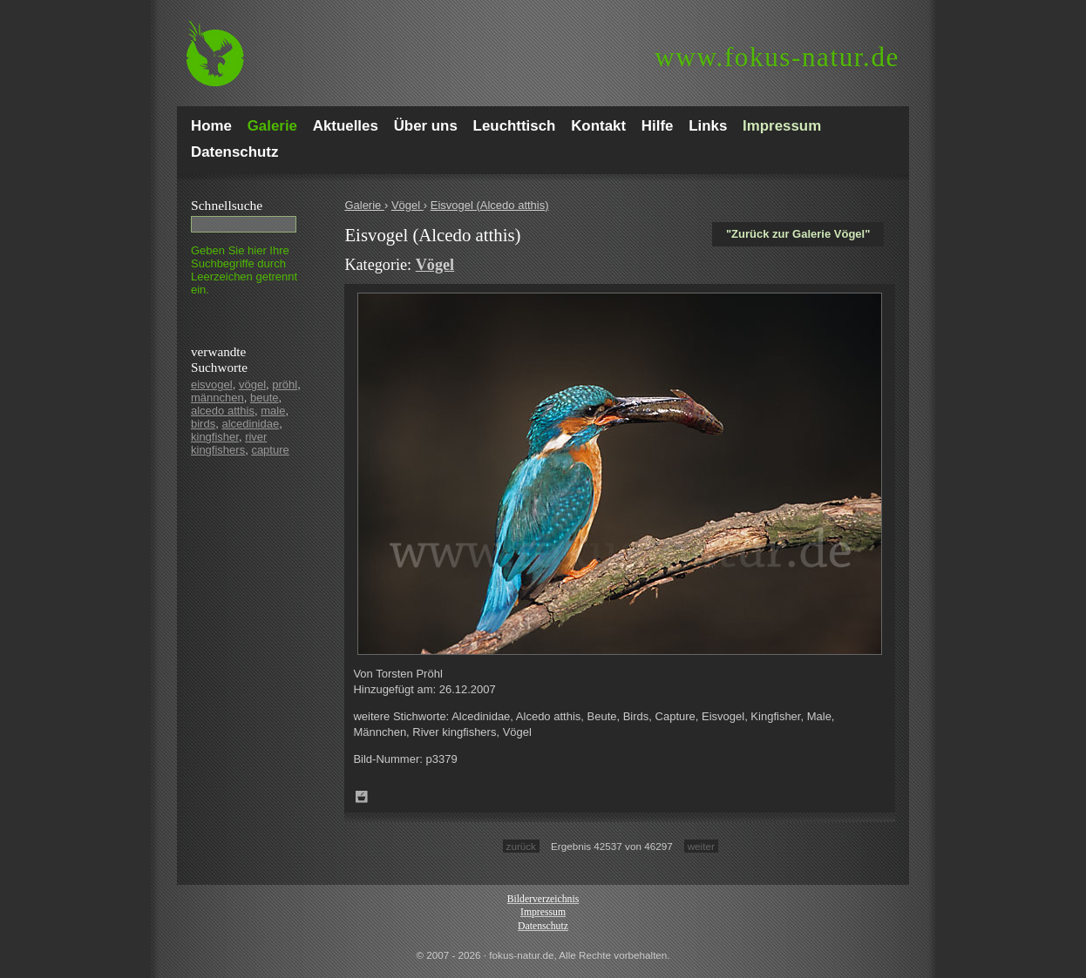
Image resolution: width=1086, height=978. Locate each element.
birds (203, 423)
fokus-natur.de (777, 57)
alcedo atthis (223, 410)
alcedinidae (250, 423)
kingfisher (215, 436)
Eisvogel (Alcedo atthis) (490, 205)
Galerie (364, 205)
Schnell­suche (226, 205)
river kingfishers (229, 443)
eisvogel (212, 384)
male (273, 410)
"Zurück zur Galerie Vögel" (798, 233)
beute (264, 397)
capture (269, 449)
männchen (217, 397)
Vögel (407, 205)
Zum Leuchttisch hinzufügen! (362, 797)
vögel (252, 384)
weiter (701, 846)
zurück (521, 846)
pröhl (284, 384)
